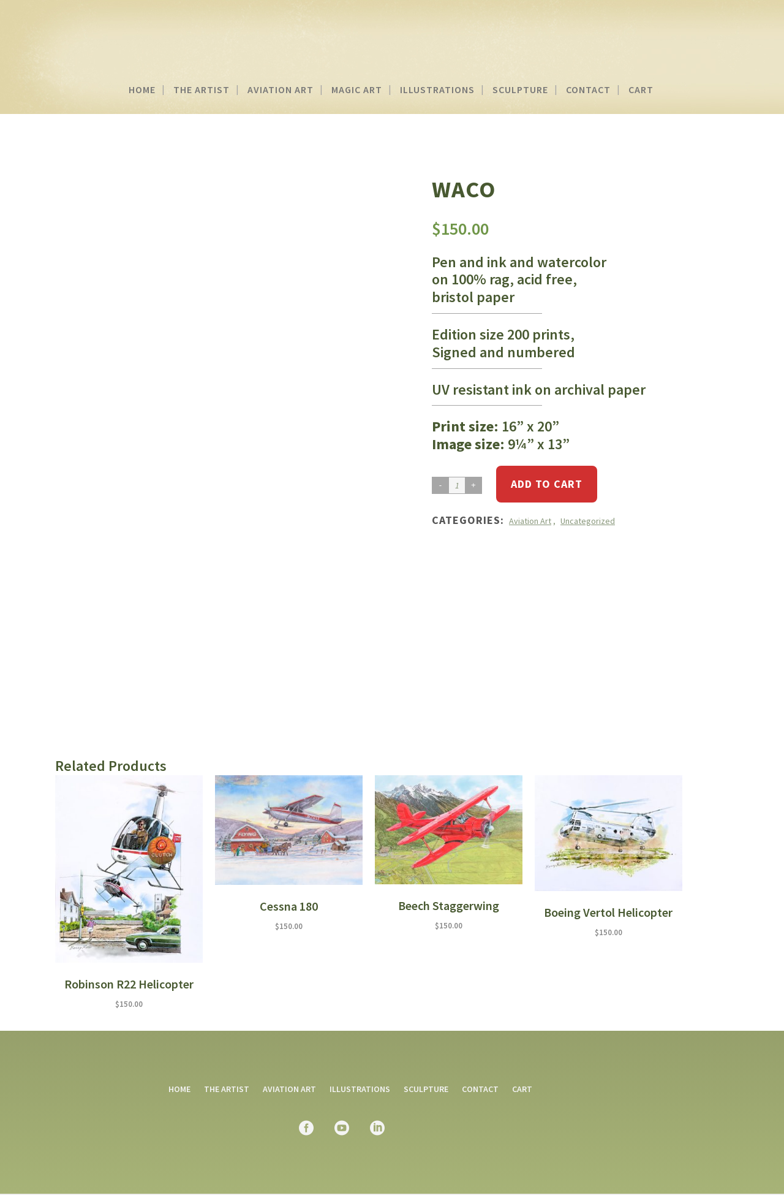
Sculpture (426, 1088)
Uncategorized (587, 520)
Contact (480, 1088)
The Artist (226, 1088)
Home (179, 1088)
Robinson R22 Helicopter (129, 984)
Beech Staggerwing (448, 905)
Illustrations (360, 1088)
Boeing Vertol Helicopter (608, 912)
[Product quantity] (457, 485)
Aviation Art (530, 520)
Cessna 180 (289, 906)
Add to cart (546, 484)
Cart (522, 1088)
